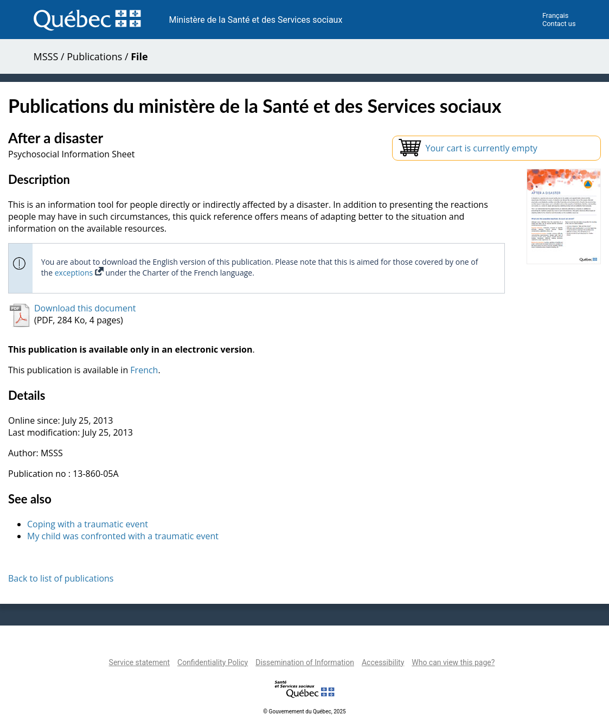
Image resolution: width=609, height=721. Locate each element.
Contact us (559, 24)
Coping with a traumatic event (87, 524)
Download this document (85, 308)
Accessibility (383, 662)
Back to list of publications (61, 578)
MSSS (46, 56)
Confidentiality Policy (212, 662)
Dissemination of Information (304, 662)
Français (555, 15)
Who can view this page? (453, 662)
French (144, 370)
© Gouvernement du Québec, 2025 (304, 711)
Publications (94, 56)
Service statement (139, 662)
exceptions (79, 272)
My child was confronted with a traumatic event (123, 536)
